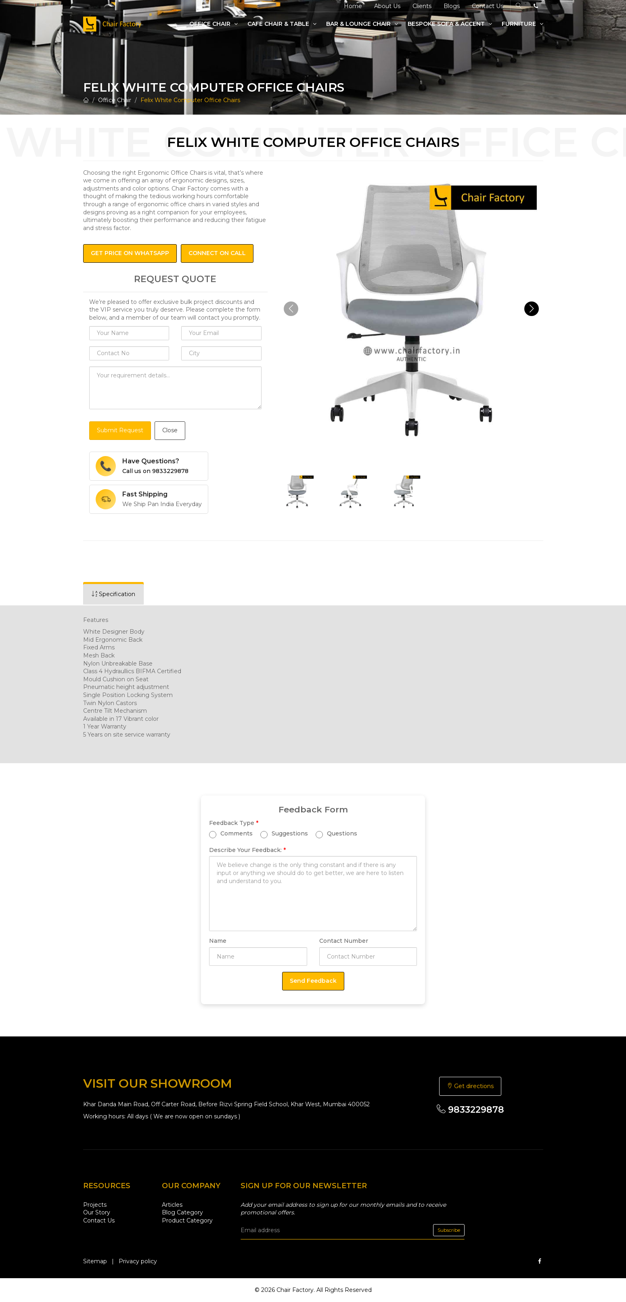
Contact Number (343, 940)
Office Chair (213, 23)
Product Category (187, 1220)
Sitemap (95, 1261)
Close (170, 430)
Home (353, 6)
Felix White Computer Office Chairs (190, 100)
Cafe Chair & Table (281, 23)
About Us (387, 6)
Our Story (96, 1212)
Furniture (522, 23)
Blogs (452, 6)
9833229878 (470, 1109)
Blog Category (182, 1212)
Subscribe (449, 1230)
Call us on (155, 471)
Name (217, 940)
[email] (353, 1230)
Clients (421, 6)
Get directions (470, 1086)
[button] (531, 308)
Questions (336, 833)
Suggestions (284, 833)
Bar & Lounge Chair (362, 23)
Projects (95, 1204)
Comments (231, 833)
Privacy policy (138, 1261)
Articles (172, 1204)
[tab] (113, 594)
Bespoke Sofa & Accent (450, 23)
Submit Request (120, 430)
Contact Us (487, 6)
